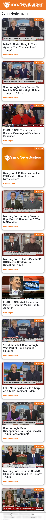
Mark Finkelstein (10, 55)
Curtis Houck (9, 184)
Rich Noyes (8, 141)
